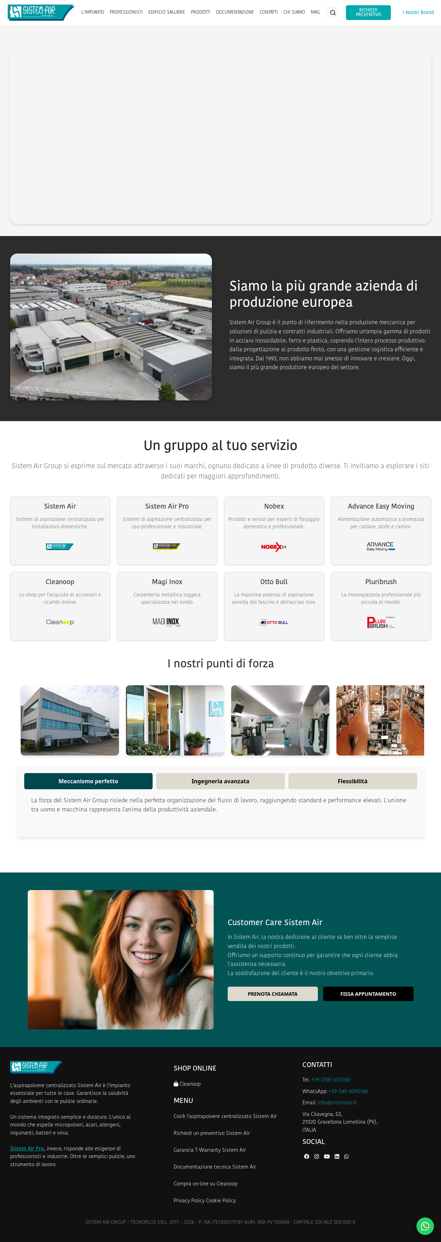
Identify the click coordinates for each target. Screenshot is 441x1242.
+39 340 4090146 (348, 1091)
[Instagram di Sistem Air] (317, 1157)
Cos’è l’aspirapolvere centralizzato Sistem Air (225, 1116)
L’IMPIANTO (92, 12)
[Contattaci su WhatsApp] (425, 1226)
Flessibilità (353, 781)
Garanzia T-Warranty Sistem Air (210, 1150)
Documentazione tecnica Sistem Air (215, 1167)
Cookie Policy (221, 1201)
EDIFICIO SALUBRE (166, 12)
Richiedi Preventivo (368, 12)
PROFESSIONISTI (125, 12)
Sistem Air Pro (27, 1149)
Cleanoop (187, 1084)
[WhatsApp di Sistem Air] (346, 1157)
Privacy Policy (189, 1201)
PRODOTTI (200, 12)
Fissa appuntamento (368, 994)
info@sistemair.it (337, 1103)
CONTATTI (268, 12)
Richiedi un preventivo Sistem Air (212, 1133)
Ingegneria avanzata (220, 781)
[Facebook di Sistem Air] (307, 1157)
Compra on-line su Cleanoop (206, 1184)
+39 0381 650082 (330, 1080)
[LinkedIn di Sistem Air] (337, 1157)
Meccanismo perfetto (88, 781)
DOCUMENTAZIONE (235, 12)
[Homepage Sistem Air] (41, 13)
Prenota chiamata (273, 994)
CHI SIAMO (294, 12)
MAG (315, 12)
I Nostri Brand (418, 12)
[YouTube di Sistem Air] (327, 1157)
